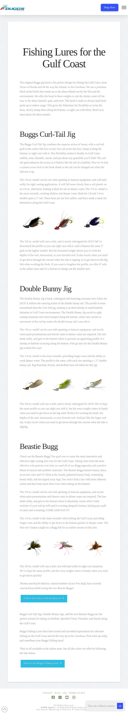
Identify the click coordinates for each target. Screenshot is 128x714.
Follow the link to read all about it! (44, 598)
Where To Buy (77, 693)
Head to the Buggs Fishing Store (43, 663)
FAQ (65, 693)
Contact (47, 693)
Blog (57, 693)
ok (120, 706)
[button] (124, 7)
